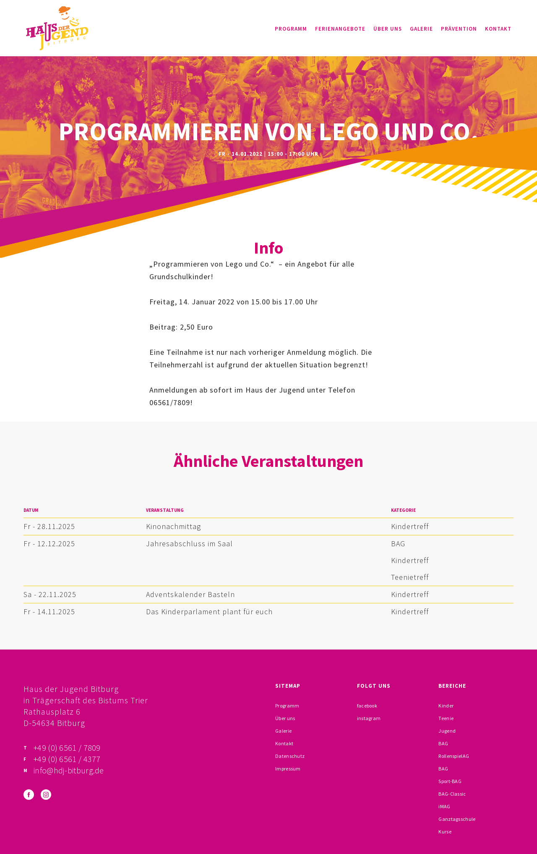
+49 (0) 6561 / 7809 (67, 747)
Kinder (446, 705)
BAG (398, 543)
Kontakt (498, 28)
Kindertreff (410, 526)
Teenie (446, 718)
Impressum (288, 768)
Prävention (459, 28)
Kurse (444, 831)
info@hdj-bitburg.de (69, 770)
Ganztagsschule (456, 819)
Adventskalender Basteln (190, 594)
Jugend (447, 731)
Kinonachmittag (173, 526)
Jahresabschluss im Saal (189, 543)
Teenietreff (410, 577)
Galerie (421, 28)
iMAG (444, 806)
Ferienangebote (340, 28)
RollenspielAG (453, 756)
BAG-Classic (452, 794)
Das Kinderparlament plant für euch (209, 611)
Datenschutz (290, 756)
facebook (367, 705)
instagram (369, 718)
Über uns (387, 28)
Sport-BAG (449, 781)
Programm (291, 28)
